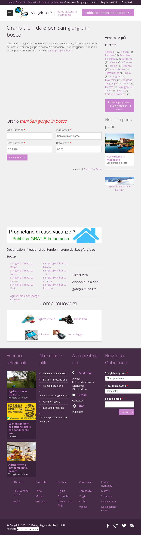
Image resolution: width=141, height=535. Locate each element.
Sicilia (17, 501)
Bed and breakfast (53, 407)
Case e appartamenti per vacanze (53, 419)
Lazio (39, 491)
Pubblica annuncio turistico (105, 13)
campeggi (65, 14)
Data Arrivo (63, 143)
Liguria (61, 491)
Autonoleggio (68, 334)
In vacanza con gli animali (54, 395)
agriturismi (71, 11)
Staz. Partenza (16, 129)
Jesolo (113, 65)
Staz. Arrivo (63, 129)
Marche (105, 491)
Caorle (114, 62)
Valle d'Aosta (108, 501)
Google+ (115, 526)
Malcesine (111, 80)
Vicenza (127, 65)
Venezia (109, 51)
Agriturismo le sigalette (17, 393)
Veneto (83, 506)
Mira (125, 83)
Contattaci (127, 2)
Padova (109, 55)
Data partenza (16, 143)
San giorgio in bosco (61, 50)
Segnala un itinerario (54, 373)
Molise (39, 496)
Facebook (108, 526)
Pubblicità (77, 411)
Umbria (83, 501)
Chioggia (115, 76)
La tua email (114, 398)
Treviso (127, 62)
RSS (132, 526)
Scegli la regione (116, 373)
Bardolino (127, 58)
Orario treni (73, 319)
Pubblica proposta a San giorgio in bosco (118, 106)
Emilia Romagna (106, 483)
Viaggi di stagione (53, 385)
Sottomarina (112, 73)
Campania (85, 482)
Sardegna (106, 496)
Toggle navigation (10, 13)
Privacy (76, 378)
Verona (125, 51)
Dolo (128, 73)
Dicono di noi (79, 389)
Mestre (109, 87)
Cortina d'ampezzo (116, 94)
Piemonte (63, 496)
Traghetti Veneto (38, 319)
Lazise (120, 90)
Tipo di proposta (116, 386)
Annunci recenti (51, 401)
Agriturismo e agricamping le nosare (18, 468)
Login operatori (109, 2)
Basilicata (41, 482)
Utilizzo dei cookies (83, 382)
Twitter (124, 526)
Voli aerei (37, 334)
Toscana (40, 501)
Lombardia (85, 491)
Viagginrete (41, 13)
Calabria (62, 482)
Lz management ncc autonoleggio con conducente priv (19, 428)
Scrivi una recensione (55, 379)
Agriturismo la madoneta (116, 158)
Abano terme (117, 69)
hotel (60, 11)
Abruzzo (18, 482)
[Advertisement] (54, 80)
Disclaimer (78, 385)
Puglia (82, 496)
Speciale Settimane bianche (119, 185)
